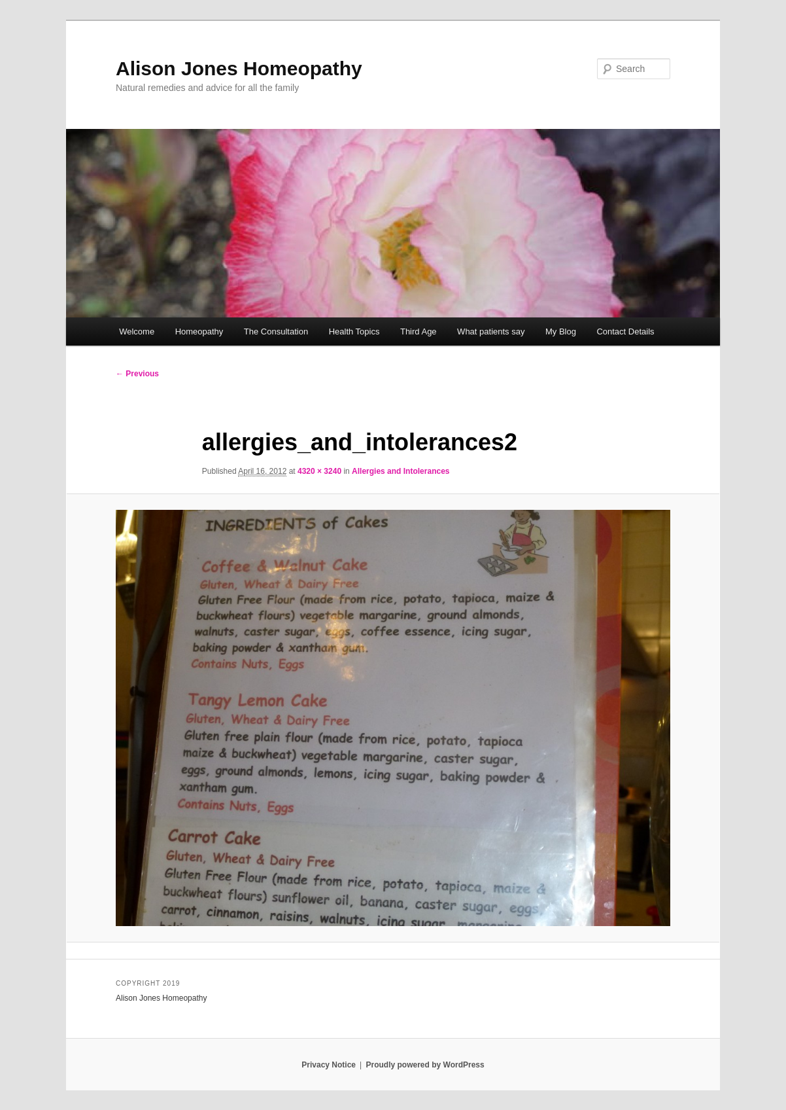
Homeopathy (199, 331)
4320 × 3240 (319, 471)
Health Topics (354, 331)
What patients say (490, 331)
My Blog (560, 331)
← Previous (137, 373)
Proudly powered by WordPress (425, 1064)
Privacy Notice (328, 1064)
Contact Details (625, 331)
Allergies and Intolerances (400, 471)
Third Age (418, 331)
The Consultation (276, 331)
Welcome (136, 331)
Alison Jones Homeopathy (239, 68)
